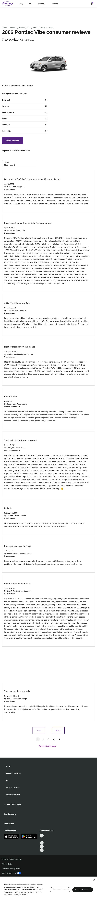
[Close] (94, 880)
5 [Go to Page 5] (59, 739)
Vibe (29, 28)
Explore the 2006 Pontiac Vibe (16, 150)
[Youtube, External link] (42, 843)
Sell (30, 4)
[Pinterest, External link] (42, 850)
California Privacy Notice (11, 868)
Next (58, 730)
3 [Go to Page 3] (48, 739)
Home (4, 28)
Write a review (12, 140)
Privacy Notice (7, 864)
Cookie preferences (60, 890)
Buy (21, 4)
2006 (35, 28)
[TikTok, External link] (42, 835)
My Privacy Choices (11, 873)
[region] (48, 887)
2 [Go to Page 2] (43, 739)
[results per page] (48, 745)
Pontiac (22, 28)
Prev (39, 730)
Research (41, 4)
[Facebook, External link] (42, 839)
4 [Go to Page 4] (53, 739)
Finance (55, 4)
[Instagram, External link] (42, 846)
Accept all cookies (82, 890)
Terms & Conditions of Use (12, 859)
